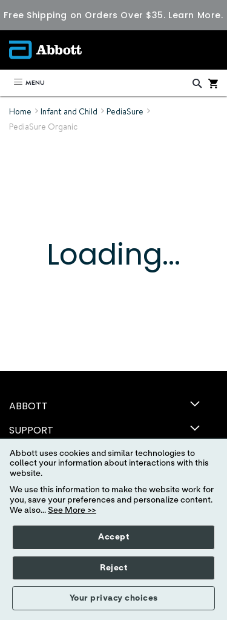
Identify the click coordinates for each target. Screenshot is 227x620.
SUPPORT (31, 430)
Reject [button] (113, 568)
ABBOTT (28, 406)
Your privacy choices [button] (114, 598)
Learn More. (195, 15)
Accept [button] (113, 537)
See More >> (72, 510)
